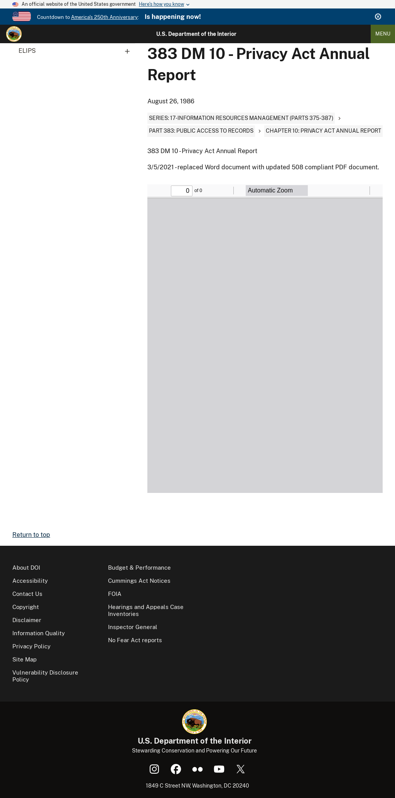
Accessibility (30, 580)
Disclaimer (26, 620)
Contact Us (27, 593)
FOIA (115, 593)
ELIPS (77, 51)
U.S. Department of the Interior (196, 34)
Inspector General (132, 627)
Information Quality (38, 633)
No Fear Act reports (135, 640)
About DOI (26, 567)
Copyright (25, 607)
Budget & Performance (139, 567)
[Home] (14, 34)
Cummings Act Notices (139, 580)
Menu (382, 34)
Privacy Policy (31, 646)
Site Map (24, 659)
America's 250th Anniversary (104, 17)
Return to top (31, 534)
